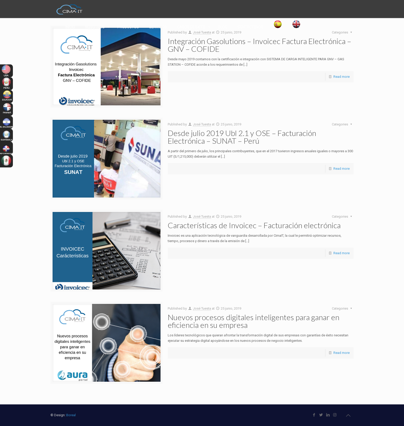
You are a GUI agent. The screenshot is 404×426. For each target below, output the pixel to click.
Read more (341, 77)
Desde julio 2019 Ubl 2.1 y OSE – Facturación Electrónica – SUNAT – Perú (242, 136)
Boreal (71, 415)
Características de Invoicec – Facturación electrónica (254, 225)
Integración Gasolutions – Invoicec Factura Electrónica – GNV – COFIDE (259, 44)
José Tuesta (202, 124)
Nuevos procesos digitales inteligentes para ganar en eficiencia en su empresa (253, 320)
